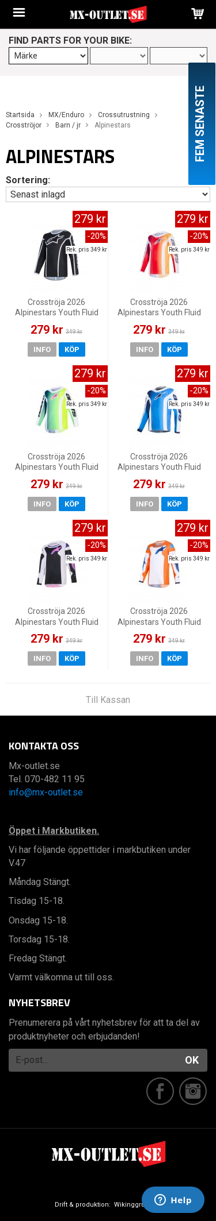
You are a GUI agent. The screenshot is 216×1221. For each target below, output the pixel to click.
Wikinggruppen (137, 1204)
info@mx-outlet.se (46, 792)
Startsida (20, 115)
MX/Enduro (66, 115)
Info (42, 349)
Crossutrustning (124, 115)
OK (192, 1060)
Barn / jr (68, 125)
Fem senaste (200, 124)
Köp (72, 349)
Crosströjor (23, 125)
